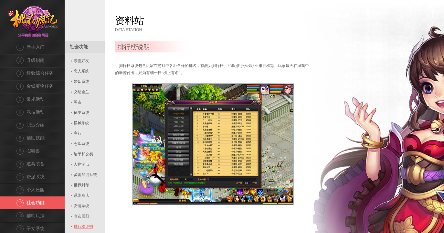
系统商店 (81, 195)
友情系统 (81, 206)
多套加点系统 (85, 174)
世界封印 (81, 185)
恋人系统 (81, 71)
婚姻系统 (81, 81)
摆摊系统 (81, 123)
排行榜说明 (83, 226)
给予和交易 (83, 154)
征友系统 (81, 112)
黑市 (77, 102)
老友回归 (81, 216)
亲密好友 (81, 61)
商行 (77, 133)
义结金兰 (81, 92)
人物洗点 (81, 164)
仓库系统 (81, 143)
